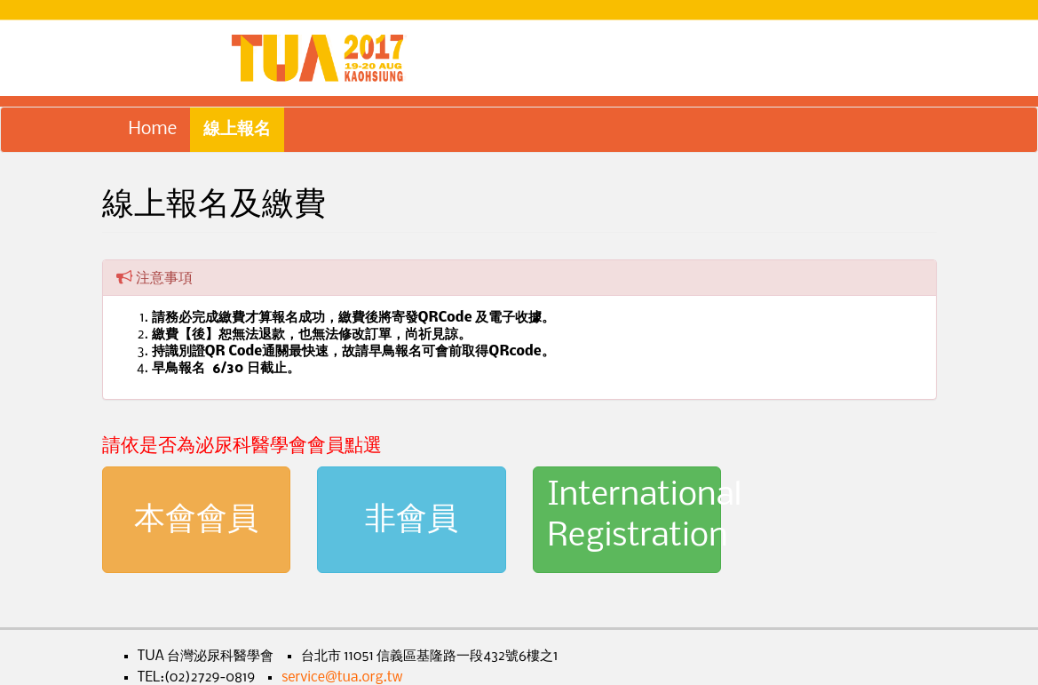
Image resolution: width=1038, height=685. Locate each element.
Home (153, 129)
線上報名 (237, 129)
